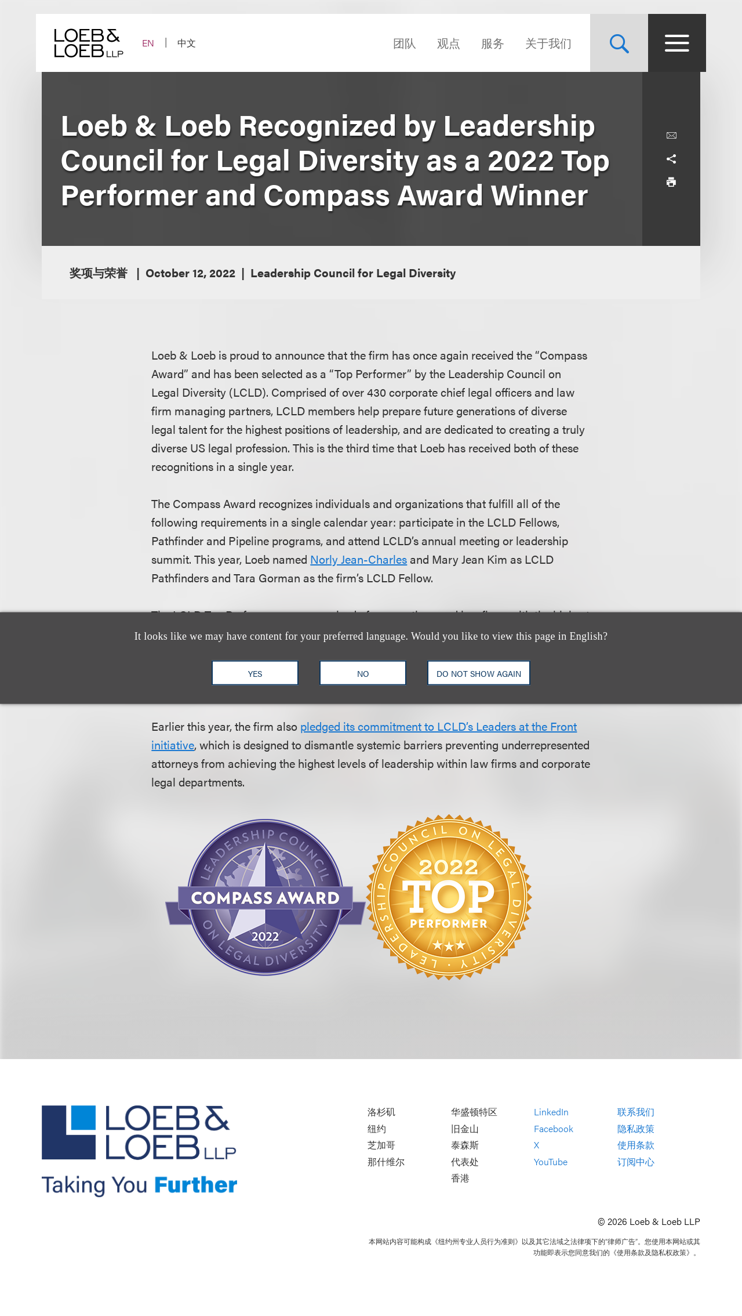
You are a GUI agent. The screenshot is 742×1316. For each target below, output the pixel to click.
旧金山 (465, 1128)
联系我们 (635, 1111)
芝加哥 (381, 1145)
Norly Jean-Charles (358, 558)
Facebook (553, 1128)
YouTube (551, 1161)
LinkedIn (551, 1111)
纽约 (377, 1128)
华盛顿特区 (474, 1111)
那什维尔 (386, 1161)
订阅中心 (635, 1161)
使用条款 (635, 1145)
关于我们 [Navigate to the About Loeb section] (542, 42)
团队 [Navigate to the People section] (398, 42)
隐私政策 (635, 1128)
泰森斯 (465, 1145)
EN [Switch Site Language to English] (154, 42)
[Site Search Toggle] (613, 43)
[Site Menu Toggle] (671, 43)
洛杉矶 (381, 1111)
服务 (487, 42)
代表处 (465, 1161)
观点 (442, 42)
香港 (460, 1178)
